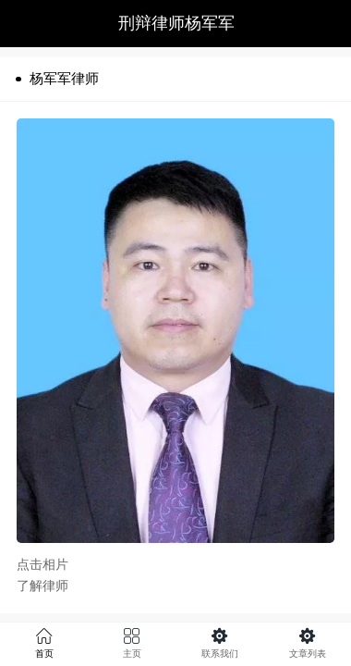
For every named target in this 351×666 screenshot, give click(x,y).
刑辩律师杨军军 (176, 23)
